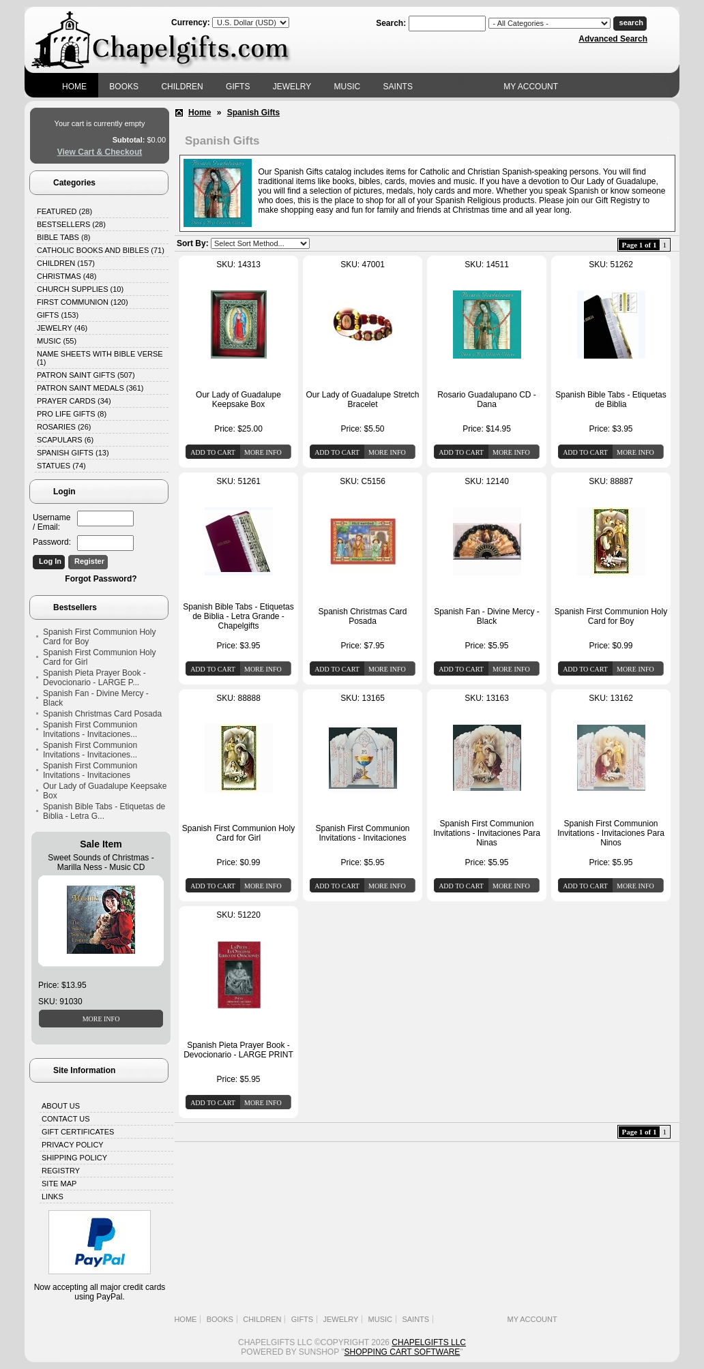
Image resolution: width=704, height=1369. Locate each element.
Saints (398, 86)
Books (123, 86)
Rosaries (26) (64, 427)
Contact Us (66, 1119)
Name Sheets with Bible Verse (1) (100, 358)
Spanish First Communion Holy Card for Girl (99, 657)
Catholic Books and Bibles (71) (100, 250)
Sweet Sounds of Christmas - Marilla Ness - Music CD (100, 862)
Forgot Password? (100, 579)
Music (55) (56, 341)
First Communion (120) (82, 302)
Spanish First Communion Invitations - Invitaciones (90, 770)
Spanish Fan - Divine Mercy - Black (96, 698)
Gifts (238, 86)
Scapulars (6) (65, 440)
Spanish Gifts (253, 112)
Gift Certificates (78, 1132)
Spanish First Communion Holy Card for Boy (99, 636)
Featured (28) (64, 211)
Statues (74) (61, 466)
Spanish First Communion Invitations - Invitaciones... (90, 729)
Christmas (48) (66, 276)
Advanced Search (612, 39)
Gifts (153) (57, 315)
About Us (61, 1106)
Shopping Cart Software (402, 1352)
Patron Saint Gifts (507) (86, 375)
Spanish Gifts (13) (73, 453)
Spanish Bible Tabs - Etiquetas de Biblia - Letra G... (104, 811)
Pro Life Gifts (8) (71, 414)
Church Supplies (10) (80, 289)
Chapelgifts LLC (429, 1342)
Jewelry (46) (62, 328)
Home (74, 86)
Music (347, 86)
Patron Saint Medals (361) (90, 388)
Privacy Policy (73, 1145)
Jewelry (292, 86)
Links (52, 1196)
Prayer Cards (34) (74, 401)
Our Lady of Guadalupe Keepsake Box (104, 790)
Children (182, 86)
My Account (530, 86)
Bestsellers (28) (71, 224)
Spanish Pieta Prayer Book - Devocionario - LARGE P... (94, 677)
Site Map (59, 1183)
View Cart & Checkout (99, 152)
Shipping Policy (74, 1158)
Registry (61, 1171)
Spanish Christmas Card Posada (102, 714)
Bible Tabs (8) (63, 237)
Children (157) (66, 263)
